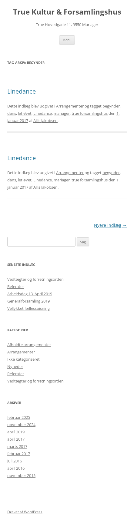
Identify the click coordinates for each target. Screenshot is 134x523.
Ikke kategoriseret (23, 359)
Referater (15, 286)
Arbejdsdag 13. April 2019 (29, 293)
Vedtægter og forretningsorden (35, 279)
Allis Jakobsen (45, 120)
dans (11, 113)
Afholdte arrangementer (29, 344)
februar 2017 (18, 453)
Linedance (21, 91)
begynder (111, 106)
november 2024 (21, 424)
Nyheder (15, 366)
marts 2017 (17, 446)
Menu (67, 40)
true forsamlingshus (90, 113)
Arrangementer (70, 106)
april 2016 (16, 468)
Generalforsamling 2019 (28, 301)
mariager (62, 113)
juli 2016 (14, 461)
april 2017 (16, 439)
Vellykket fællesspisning (28, 308)
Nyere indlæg (110, 225)
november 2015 (21, 475)
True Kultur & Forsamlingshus (67, 12)
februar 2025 (18, 417)
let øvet (25, 113)
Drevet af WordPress (24, 512)
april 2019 (16, 432)
